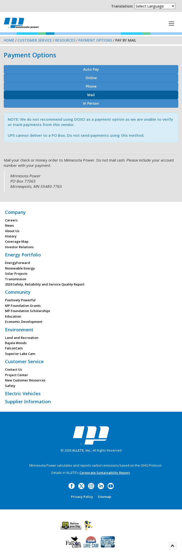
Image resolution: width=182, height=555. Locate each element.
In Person (91, 103)
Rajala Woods (16, 343)
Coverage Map (16, 241)
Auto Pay (91, 69)
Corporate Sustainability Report (104, 472)
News (9, 225)
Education (13, 316)
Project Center (16, 375)
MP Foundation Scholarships (27, 311)
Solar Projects (16, 273)
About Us (12, 231)
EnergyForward (17, 262)
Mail (91, 94)
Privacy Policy (82, 496)
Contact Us (13, 369)
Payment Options (95, 40)
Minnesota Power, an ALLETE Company (21, 23)
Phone (91, 86)
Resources (65, 40)
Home (9, 40)
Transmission (15, 279)
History (11, 236)
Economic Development (23, 321)
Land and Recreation (21, 337)
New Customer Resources (25, 380)
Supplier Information (28, 401)
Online (91, 77)
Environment (19, 330)
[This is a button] (171, 23)
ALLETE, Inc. (81, 450)
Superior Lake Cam (20, 353)
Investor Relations (19, 247)
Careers (11, 220)
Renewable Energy (20, 268)
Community (18, 292)
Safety (10, 385)
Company (15, 212)
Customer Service (35, 40)
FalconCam (14, 348)
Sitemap (104, 496)
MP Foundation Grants (23, 305)
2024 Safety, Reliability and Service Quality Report (44, 284)
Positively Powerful (20, 300)
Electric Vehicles (23, 393)
